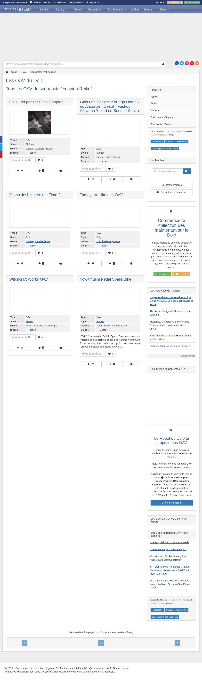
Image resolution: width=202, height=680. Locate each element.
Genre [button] (155, 110)
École (49, 148)
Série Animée (95, 9)
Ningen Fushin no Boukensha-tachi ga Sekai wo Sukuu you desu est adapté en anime (172, 301)
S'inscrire (181, 274)
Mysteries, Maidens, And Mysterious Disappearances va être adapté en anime (169, 325)
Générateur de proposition (174, 192)
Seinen (29, 321)
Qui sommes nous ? (100, 668)
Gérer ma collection (42, 2)
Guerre (29, 148)
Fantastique (51, 325)
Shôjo (99, 237)
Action (29, 325)
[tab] (171, 96)
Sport (99, 325)
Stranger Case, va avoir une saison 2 (170, 346)
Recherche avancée (172, 185)
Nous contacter (121, 668)
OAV (28, 140)
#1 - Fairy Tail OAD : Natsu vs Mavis (169, 542)
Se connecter (162, 274)
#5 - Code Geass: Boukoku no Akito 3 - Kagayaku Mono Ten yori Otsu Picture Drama (171, 584)
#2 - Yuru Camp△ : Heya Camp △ (168, 549)
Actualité (45, 9)
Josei (28, 237)
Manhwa (135, 9)
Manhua (148, 9)
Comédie (39, 148)
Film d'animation (117, 9)
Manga (78, 9)
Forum (164, 9)
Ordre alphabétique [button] (162, 117)
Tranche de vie (42, 241)
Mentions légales (44, 668)
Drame (29, 241)
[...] (121, 346)
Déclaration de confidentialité (71, 668)
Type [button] (154, 96)
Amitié (116, 241)
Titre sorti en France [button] (161, 124)
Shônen (30, 144)
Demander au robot (172, 502)
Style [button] (154, 103)
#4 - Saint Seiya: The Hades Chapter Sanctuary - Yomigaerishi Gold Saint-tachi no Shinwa (170, 570)
